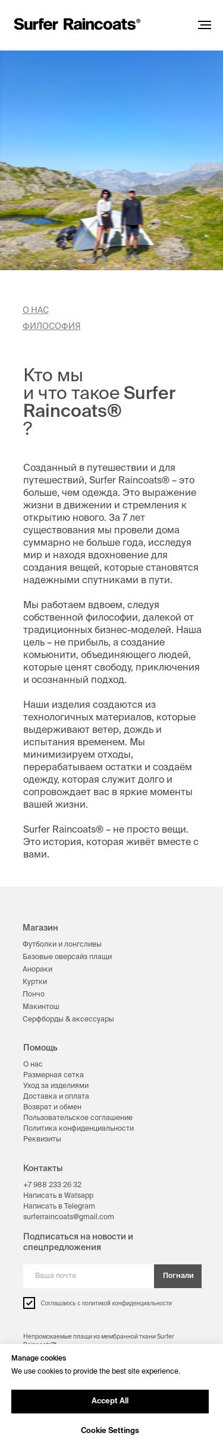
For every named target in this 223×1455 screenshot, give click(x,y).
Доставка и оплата (56, 1096)
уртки (37, 982)
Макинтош (41, 1007)
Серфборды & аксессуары (68, 1019)
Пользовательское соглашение (78, 1118)
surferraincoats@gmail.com (68, 1217)
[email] (88, 1276)
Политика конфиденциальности (78, 1129)
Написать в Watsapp (58, 1196)
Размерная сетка (53, 1075)
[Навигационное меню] (204, 25)
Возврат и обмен (52, 1107)
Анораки (37, 969)
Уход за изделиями (56, 1086)
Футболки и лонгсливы (62, 944)
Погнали (178, 1276)
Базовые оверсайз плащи (67, 957)
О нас (33, 1064)
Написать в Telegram (59, 1206)
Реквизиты (42, 1139)
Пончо (34, 994)
